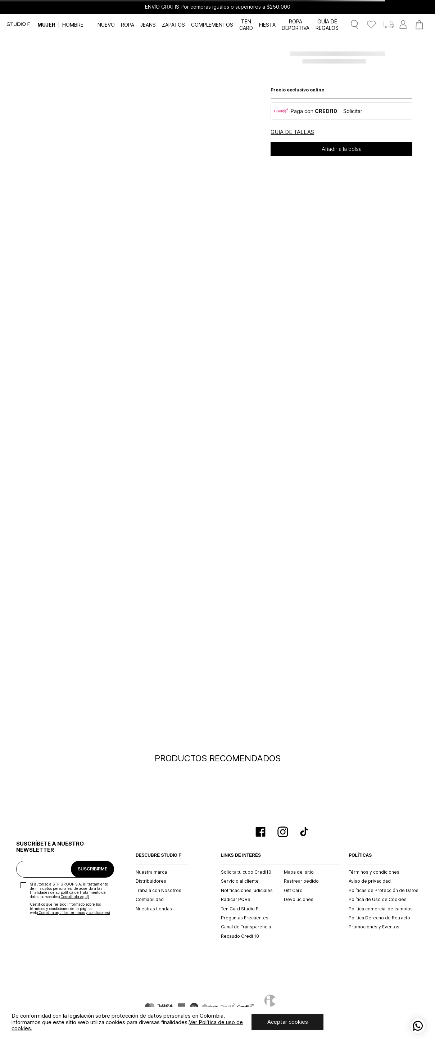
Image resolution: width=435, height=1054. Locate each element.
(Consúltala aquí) (74, 897)
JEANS (148, 25)
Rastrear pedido (301, 881)
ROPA (127, 25)
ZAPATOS (173, 25)
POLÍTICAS (360, 855)
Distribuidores (151, 881)
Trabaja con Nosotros (158, 890)
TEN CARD (246, 24)
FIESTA (267, 25)
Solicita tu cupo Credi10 (246, 872)
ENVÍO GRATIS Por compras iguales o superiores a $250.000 (217, 7)
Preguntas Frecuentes (244, 917)
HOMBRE (72, 25)
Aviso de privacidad (370, 881)
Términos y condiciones (374, 872)
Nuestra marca (151, 872)
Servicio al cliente (240, 881)
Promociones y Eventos (374, 926)
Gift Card (293, 890)
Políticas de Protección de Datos (383, 890)
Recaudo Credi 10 (240, 936)
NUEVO (106, 25)
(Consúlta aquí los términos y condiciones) (73, 912)
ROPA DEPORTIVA (295, 24)
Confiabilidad (150, 899)
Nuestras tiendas (154, 908)
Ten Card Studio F (239, 908)
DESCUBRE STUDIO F (158, 855)
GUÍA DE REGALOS (327, 24)
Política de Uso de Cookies (378, 899)
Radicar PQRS (235, 899)
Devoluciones (298, 899)
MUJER (46, 25)
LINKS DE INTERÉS (241, 855)
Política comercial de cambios (381, 908)
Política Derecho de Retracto (379, 917)
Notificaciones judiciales (247, 890)
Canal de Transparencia (246, 926)
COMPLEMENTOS (212, 25)
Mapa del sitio (299, 872)
